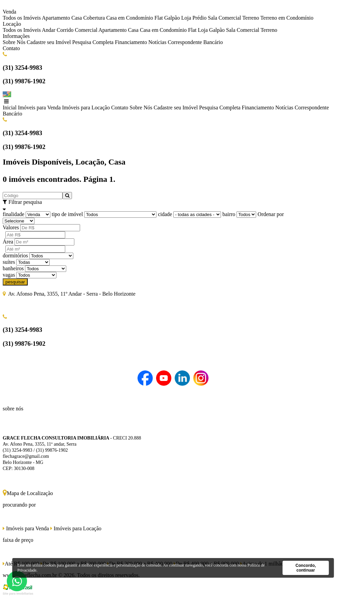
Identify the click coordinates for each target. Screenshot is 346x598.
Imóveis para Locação (86, 107)
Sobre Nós (14, 42)
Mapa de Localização (28, 493)
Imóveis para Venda (39, 107)
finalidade (13, 214)
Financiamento (131, 42)
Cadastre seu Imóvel (49, 42)
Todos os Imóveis (22, 18)
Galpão (172, 18)
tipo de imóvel (67, 214)
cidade (165, 214)
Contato (11, 48)
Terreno (250, 18)
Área (8, 241)
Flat (158, 18)
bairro (228, 214)
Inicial (10, 107)
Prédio (199, 18)
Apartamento (56, 18)
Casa (76, 18)
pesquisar (15, 281)
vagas (9, 275)
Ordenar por (270, 214)
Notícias (157, 42)
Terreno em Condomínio (286, 18)
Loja (186, 18)
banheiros (13, 268)
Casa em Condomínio (129, 18)
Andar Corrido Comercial (69, 30)
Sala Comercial (224, 18)
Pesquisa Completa (93, 42)
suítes (9, 262)
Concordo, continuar (306, 568)
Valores (11, 227)
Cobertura (94, 18)
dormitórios (15, 255)
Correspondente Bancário (195, 42)
